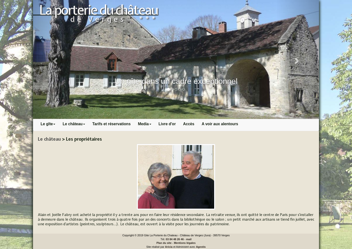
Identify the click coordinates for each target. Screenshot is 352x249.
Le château (74, 124)
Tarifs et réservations (111, 124)
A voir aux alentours (220, 124)
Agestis (201, 246)
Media (144, 124)
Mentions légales (185, 242)
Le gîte (48, 124)
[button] (54, 59)
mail (188, 239)
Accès (188, 124)
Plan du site (164, 242)
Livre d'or (167, 124)
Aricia (169, 246)
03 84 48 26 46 (175, 239)
